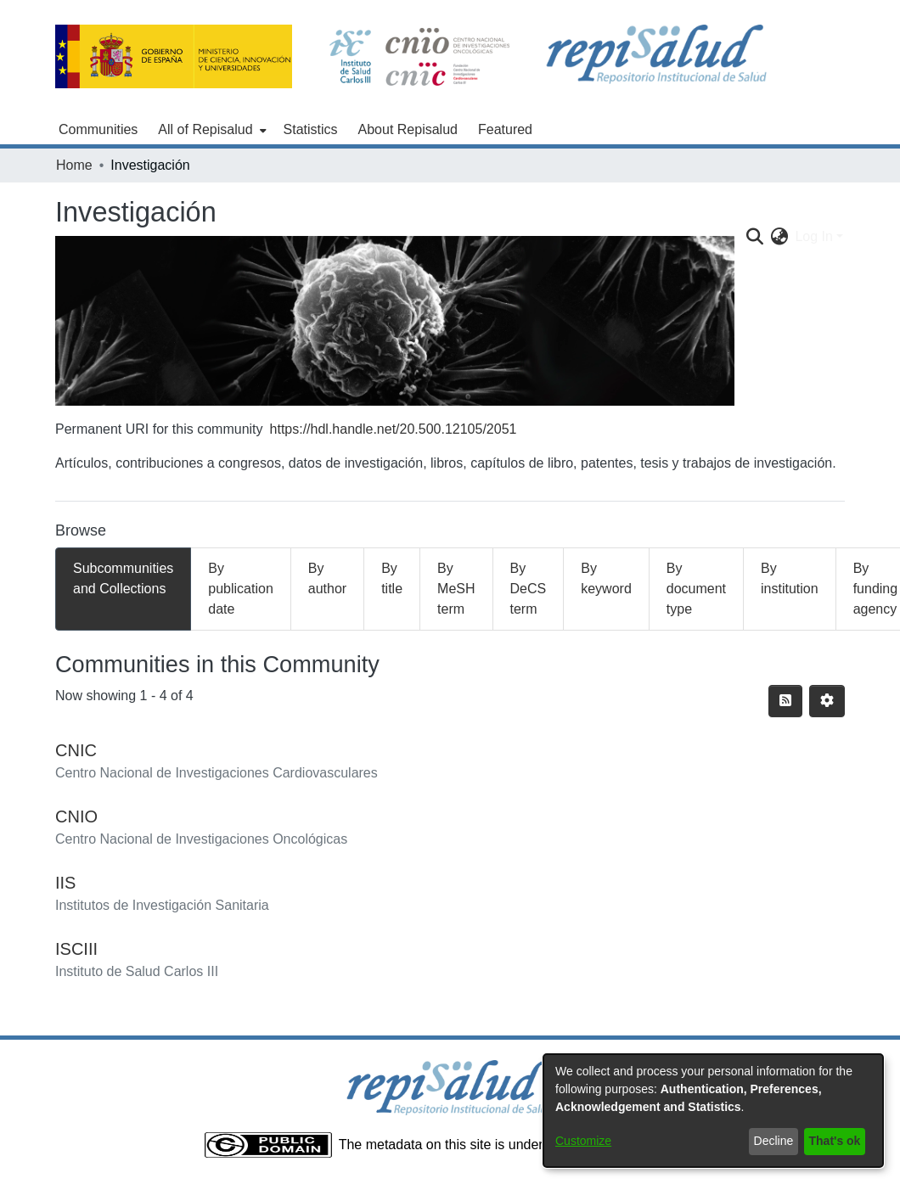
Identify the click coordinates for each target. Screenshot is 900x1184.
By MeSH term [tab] (456, 588)
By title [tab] (391, 578)
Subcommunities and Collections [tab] (123, 578)
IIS (65, 882)
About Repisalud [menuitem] (408, 129)
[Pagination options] (827, 701)
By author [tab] (327, 578)
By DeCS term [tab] (528, 588)
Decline (774, 1141)
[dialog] (713, 1110)
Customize (583, 1141)
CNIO (76, 816)
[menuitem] (210, 130)
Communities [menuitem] (98, 129)
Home (74, 165)
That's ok (835, 1141)
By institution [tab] (789, 578)
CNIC (76, 750)
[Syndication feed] (785, 701)
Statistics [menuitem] (311, 129)
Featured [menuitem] (505, 129)
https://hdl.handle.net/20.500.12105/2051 (393, 429)
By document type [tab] (696, 588)
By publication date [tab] (240, 588)
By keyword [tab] (606, 578)
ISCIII (76, 949)
